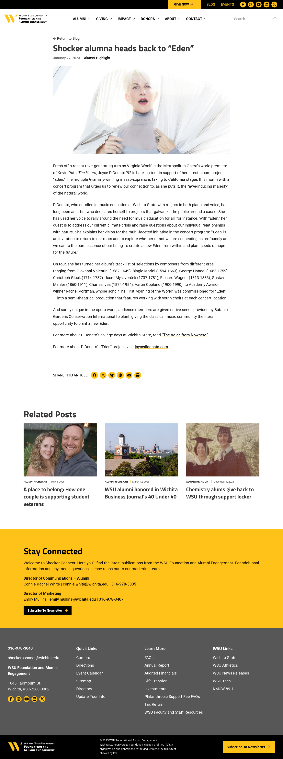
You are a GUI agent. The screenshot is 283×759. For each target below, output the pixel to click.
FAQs (148, 657)
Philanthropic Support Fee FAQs (172, 696)
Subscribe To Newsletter (48, 610)
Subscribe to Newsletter (249, 747)
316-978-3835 (123, 584)
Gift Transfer (155, 681)
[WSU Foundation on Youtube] (259, 4)
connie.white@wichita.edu (85, 584)
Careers (83, 657)
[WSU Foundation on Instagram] (251, 4)
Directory (84, 689)
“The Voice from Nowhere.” (185, 335)
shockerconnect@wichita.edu (33, 658)
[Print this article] (137, 375)
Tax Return (153, 704)
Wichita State (224, 657)
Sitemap (83, 681)
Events (227, 4)
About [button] (172, 19)
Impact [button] (126, 19)
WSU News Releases (231, 673)
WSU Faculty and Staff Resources (173, 712)
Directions (85, 665)
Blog (211, 4)
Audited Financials (160, 673)
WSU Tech (222, 681)
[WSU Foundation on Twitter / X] (274, 4)
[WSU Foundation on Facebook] (243, 4)
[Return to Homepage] (25, 18)
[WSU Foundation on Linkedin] (266, 4)
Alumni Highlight (97, 58)
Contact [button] (196, 19)
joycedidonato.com (151, 347)
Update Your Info (90, 696)
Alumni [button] (81, 19)
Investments (155, 689)
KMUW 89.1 (223, 689)
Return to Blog (66, 38)
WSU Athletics (225, 665)
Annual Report (156, 665)
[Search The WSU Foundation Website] (255, 19)
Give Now (184, 4)
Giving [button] (104, 19)
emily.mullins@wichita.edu (73, 599)
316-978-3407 (111, 599)
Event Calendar (89, 673)
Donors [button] (150, 19)
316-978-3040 (20, 648)
